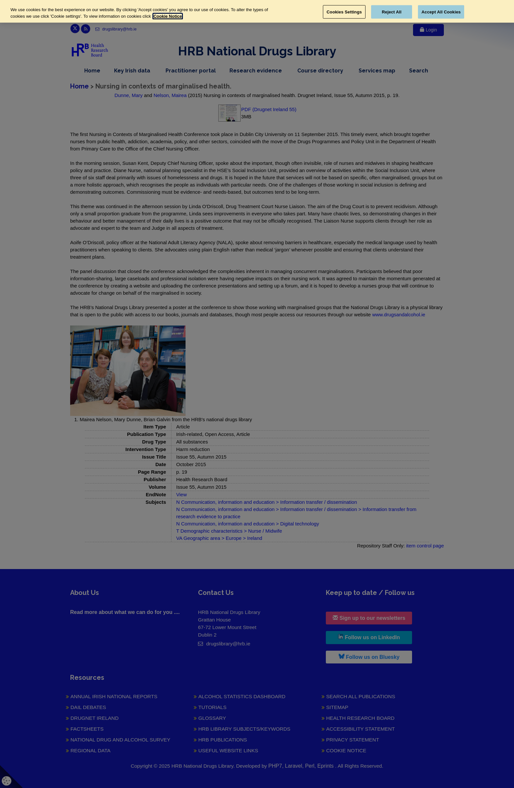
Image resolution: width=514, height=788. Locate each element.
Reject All (392, 11)
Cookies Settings (344, 11)
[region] (257, 11)
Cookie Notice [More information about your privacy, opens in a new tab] (167, 16)
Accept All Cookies (441, 11)
